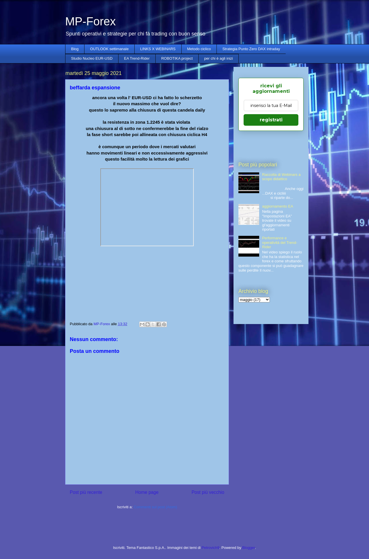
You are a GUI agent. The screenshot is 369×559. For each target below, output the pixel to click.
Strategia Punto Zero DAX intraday (251, 49)
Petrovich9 (210, 547)
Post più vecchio (207, 492)
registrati (271, 120)
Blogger (248, 547)
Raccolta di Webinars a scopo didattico (281, 176)
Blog (75, 49)
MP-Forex (90, 21)
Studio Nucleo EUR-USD (92, 58)
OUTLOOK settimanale (109, 49)
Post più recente (86, 492)
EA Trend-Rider (137, 58)
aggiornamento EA (277, 206)
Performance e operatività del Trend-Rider (279, 242)
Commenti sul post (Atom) (155, 507)
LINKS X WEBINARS (158, 49)
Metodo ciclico (199, 49)
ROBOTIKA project (177, 58)
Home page (147, 492)
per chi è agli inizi (218, 58)
